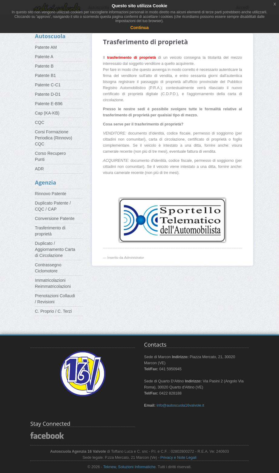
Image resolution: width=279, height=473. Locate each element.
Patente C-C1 (48, 84)
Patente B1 (45, 75)
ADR (39, 168)
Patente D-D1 (48, 94)
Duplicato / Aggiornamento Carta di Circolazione (55, 249)
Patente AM (46, 47)
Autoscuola (50, 36)
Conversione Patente (55, 218)
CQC (39, 122)
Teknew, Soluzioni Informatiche (129, 467)
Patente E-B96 (48, 103)
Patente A (44, 56)
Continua (139, 27)
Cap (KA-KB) (47, 113)
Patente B (44, 66)
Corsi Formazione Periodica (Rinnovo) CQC (53, 137)
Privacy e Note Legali (178, 457)
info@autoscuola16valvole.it (180, 405)
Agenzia (45, 182)
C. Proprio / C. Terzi (53, 311)
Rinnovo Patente (50, 193)
